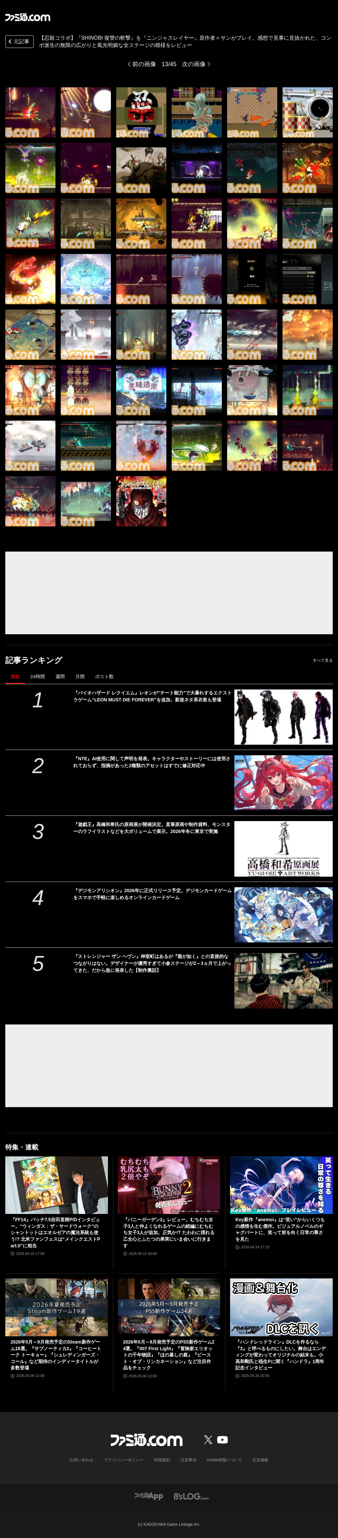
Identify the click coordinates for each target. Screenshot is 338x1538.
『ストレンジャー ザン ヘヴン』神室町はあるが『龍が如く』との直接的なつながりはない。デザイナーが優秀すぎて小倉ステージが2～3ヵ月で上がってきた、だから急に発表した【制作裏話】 (152, 963)
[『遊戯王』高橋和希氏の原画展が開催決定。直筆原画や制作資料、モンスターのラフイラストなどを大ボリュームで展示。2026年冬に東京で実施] (283, 848)
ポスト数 (104, 676)
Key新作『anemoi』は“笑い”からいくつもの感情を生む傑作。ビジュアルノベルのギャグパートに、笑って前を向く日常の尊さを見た (280, 1229)
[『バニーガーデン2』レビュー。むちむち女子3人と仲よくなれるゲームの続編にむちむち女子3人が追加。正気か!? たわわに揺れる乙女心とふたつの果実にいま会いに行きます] (169, 1185)
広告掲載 (260, 1460)
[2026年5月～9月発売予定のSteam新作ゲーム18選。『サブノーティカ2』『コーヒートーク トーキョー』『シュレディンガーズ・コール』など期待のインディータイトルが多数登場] (56, 1307)
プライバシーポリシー (124, 1460)
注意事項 (188, 1460)
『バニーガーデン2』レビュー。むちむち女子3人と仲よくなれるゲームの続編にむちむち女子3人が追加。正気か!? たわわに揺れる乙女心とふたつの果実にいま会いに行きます (169, 1232)
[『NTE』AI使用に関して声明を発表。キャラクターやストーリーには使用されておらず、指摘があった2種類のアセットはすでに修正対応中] (283, 783)
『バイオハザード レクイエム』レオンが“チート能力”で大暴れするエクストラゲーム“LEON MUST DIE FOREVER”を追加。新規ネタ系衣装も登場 (152, 696)
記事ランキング (33, 660)
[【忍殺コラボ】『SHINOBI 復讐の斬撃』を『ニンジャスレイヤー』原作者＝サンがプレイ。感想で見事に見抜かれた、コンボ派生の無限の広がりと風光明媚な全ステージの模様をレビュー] (30, 112)
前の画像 (144, 64)
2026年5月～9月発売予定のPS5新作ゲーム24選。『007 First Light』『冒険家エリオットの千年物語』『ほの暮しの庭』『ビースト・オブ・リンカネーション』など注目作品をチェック (169, 1354)
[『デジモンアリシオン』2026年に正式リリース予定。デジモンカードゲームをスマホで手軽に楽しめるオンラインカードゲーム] (283, 914)
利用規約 (162, 1460)
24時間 (37, 676)
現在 (15, 676)
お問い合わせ (81, 1460)
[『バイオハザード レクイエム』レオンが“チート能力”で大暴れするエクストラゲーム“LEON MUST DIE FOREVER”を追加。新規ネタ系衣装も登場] (283, 717)
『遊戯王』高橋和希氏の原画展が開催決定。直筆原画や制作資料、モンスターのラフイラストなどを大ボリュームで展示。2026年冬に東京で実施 (151, 828)
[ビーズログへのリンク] (191, 1496)
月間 (79, 676)
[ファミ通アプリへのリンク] (149, 1496)
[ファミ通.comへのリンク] (27, 17)
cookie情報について (224, 1460)
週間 (60, 676)
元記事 (18, 42)
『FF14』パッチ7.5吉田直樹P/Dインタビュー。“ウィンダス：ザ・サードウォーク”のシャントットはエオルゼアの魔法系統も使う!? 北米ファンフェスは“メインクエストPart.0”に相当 (55, 1232)
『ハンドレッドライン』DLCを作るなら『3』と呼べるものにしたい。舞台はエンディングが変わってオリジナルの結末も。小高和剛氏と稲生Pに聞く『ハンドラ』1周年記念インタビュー (280, 1354)
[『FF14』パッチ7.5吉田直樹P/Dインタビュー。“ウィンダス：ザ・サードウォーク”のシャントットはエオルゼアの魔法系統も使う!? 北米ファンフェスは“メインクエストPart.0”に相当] (56, 1185)
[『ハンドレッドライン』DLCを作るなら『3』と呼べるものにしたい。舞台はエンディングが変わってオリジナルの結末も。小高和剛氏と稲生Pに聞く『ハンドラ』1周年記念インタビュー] (281, 1307)
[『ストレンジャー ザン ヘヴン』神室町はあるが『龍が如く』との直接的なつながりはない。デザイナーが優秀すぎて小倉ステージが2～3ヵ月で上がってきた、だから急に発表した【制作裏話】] (283, 980)
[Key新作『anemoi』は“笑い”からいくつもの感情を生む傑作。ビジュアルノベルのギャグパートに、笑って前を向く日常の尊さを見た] (281, 1185)
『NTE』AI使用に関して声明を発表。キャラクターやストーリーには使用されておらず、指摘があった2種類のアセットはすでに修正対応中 (151, 762)
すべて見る (323, 660)
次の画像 (194, 64)
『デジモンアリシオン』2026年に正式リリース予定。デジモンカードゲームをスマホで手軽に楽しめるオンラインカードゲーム (152, 894)
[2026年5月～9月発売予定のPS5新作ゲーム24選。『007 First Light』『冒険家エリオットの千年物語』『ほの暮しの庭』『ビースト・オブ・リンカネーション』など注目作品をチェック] (169, 1307)
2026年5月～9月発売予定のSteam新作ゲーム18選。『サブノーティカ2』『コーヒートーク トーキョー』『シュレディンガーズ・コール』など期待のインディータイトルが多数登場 (56, 1354)
